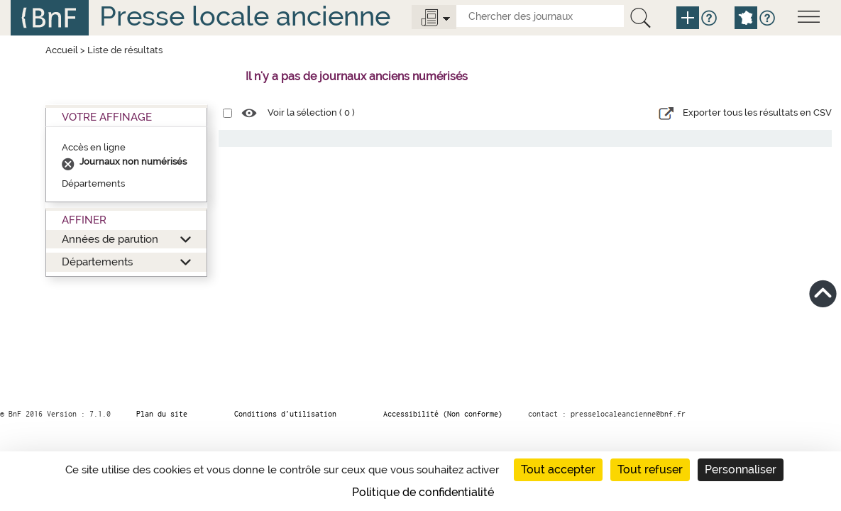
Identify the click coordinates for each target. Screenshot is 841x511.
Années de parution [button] (110, 239)
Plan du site (161, 414)
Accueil (61, 50)
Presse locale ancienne (244, 16)
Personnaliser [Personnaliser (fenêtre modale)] (740, 469)
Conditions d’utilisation (285, 414)
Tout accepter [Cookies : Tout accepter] (558, 469)
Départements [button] (97, 262)
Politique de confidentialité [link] (423, 492)
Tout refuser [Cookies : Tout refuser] (650, 469)
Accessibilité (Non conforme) (442, 414)
